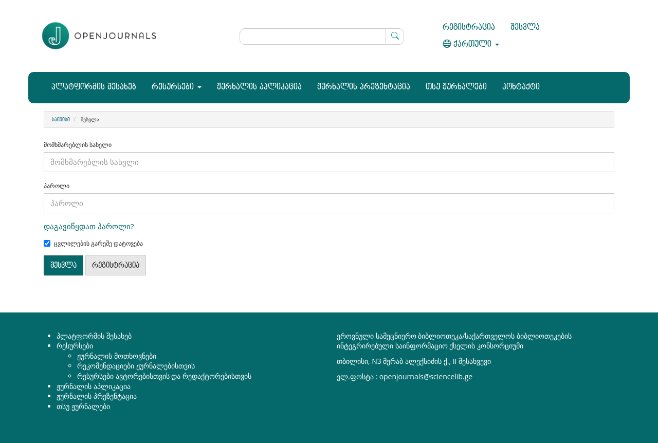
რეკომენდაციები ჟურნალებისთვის (136, 366)
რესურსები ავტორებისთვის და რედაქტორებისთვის (164, 376)
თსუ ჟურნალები (456, 87)
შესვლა (525, 27)
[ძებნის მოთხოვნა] (322, 36)
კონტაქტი (521, 87)
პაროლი (56, 186)
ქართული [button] (471, 44)
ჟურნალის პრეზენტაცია (363, 87)
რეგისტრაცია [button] (115, 265)
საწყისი (61, 119)
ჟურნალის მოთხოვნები (116, 356)
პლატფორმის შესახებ (93, 87)
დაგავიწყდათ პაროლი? (89, 226)
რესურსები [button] (177, 87)
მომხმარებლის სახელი (78, 145)
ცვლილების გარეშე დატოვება (93, 243)
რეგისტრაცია (469, 27)
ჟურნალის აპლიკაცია (259, 87)
